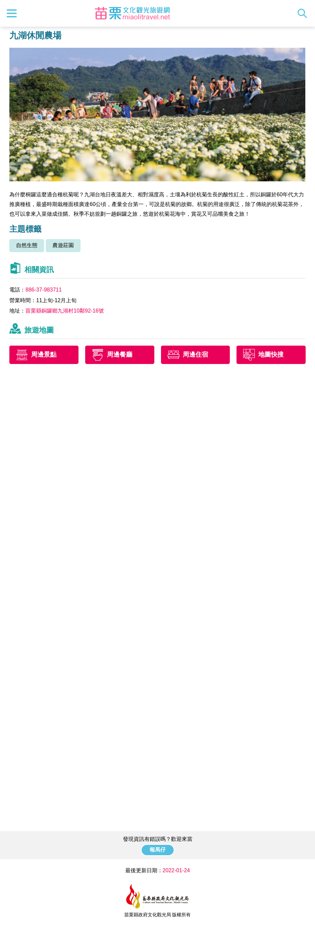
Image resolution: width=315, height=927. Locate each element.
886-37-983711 (43, 290)
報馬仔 (158, 850)
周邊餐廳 (119, 354)
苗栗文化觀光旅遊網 (132, 13)
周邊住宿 (195, 354)
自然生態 (26, 245)
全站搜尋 (304, 13)
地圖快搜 (271, 354)
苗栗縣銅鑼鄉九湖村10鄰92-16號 (64, 311)
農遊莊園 (63, 245)
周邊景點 (43, 354)
